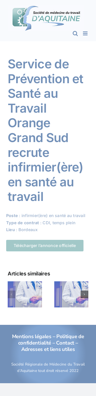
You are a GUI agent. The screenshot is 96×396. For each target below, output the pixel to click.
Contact (65, 342)
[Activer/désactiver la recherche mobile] (75, 33)
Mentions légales (31, 336)
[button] (11, 294)
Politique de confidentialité (51, 339)
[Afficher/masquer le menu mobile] (85, 33)
